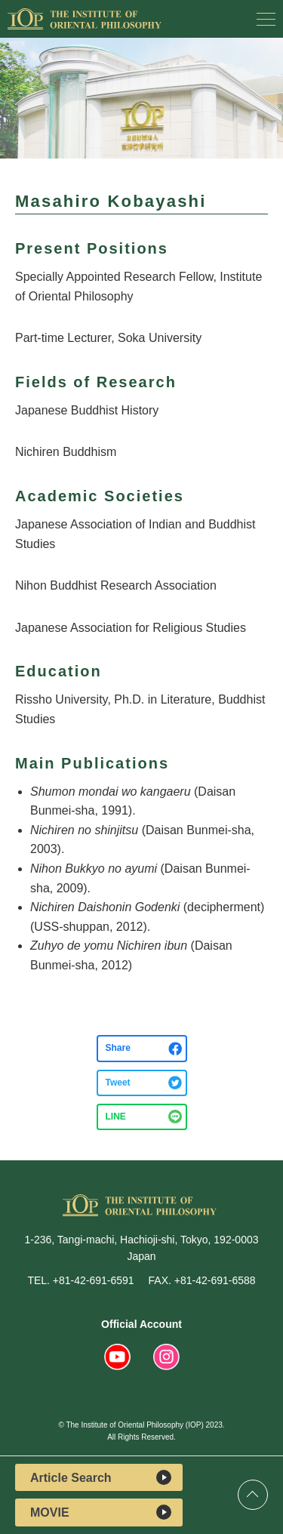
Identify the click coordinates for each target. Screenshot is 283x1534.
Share (118, 1048)
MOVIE (100, 1512)
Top (253, 1495)
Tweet (118, 1082)
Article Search (100, 1477)
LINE (116, 1116)
